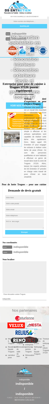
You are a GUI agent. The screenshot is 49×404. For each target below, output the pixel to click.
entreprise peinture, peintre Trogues (27, 348)
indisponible (19, 33)
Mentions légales (24, 400)
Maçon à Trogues (10, 341)
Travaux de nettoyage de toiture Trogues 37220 (45, 346)
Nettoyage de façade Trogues (36, 350)
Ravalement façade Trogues (10, 349)
